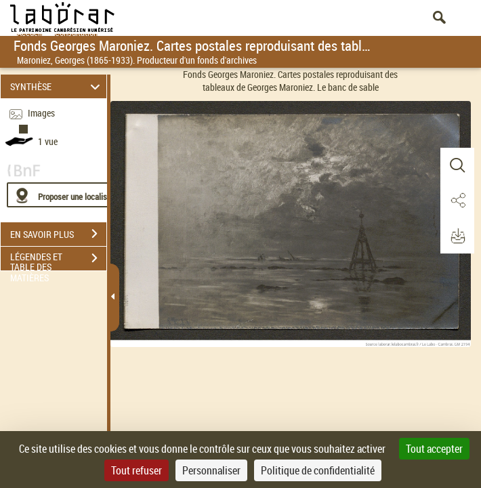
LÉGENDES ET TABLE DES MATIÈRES (58, 259)
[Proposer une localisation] (71, 194)
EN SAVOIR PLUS (58, 233)
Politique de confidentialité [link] (318, 470)
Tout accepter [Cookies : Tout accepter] (434, 448)
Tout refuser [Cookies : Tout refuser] (136, 470)
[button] (457, 165)
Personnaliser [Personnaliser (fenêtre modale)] (211, 470)
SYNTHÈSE (57, 86)
